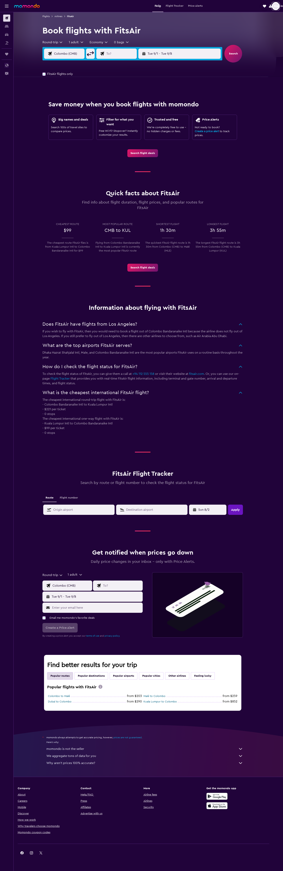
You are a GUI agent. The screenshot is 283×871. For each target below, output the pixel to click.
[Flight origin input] (78, 53)
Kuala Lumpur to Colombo (166, 701)
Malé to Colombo (160, 696)
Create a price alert (212, 131)
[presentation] (106, 686)
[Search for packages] (7, 43)
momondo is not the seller (150, 749)
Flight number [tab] (74, 497)
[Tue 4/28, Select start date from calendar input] (214, 510)
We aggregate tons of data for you (150, 756)
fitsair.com (202, 373)
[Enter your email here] (102, 607)
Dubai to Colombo (65, 701)
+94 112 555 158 (149, 373)
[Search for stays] (7, 26)
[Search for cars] (7, 35)
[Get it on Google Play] (226, 796)
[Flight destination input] (130, 53)
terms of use (98, 636)
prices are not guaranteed (133, 737)
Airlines (64, 16)
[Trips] (7, 54)
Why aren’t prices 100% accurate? (150, 763)
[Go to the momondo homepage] (27, 6)
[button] (6, 6)
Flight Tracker (65, 378)
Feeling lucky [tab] (208, 676)
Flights (51, 16)
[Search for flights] (7, 18)
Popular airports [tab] (129, 676)
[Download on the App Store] (226, 805)
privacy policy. (118, 636)
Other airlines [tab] (183, 676)
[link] (148, 153)
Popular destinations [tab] (97, 676)
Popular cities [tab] (157, 676)
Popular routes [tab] (65, 676)
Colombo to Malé (65, 696)
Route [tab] (55, 497)
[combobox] (58, 42)
